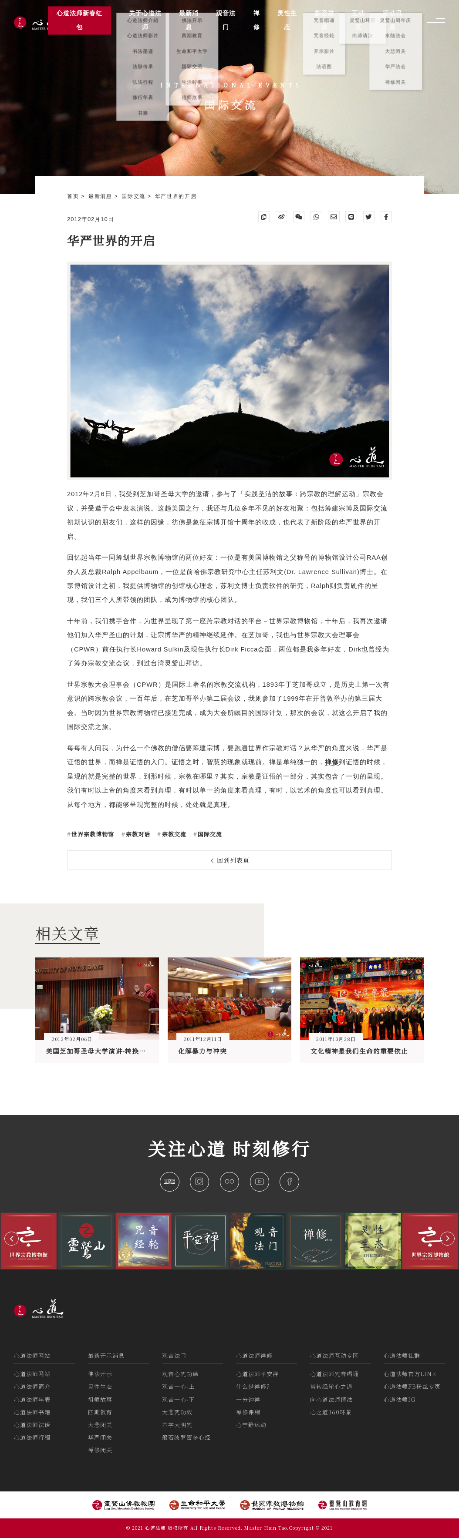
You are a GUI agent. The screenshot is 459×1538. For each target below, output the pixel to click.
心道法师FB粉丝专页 (412, 1386)
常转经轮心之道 (331, 1386)
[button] (11, 1239)
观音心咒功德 (180, 1374)
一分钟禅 (248, 1399)
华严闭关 (100, 1437)
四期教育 (100, 1412)
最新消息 (101, 196)
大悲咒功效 (177, 1412)
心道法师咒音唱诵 (334, 1374)
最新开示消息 (106, 1355)
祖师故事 (100, 1399)
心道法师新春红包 (79, 20)
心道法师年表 (32, 1399)
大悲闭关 (100, 1424)
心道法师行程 (32, 1437)
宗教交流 (173, 834)
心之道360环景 (331, 1412)
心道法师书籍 (32, 1412)
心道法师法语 (32, 1424)
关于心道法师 (145, 20)
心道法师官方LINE (410, 1374)
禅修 (256, 20)
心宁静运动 (251, 1424)
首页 (74, 196)
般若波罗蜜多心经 (186, 1437)
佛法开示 (100, 1374)
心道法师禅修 (254, 1355)
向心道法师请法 (331, 1399)
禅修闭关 (100, 1450)
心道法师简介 (32, 1386)
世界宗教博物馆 (92, 834)
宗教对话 (137, 834)
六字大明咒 (177, 1424)
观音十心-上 (178, 1386)
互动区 (358, 20)
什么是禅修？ (254, 1386)
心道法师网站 (32, 1355)
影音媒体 (324, 20)
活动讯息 (392, 20)
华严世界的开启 (175, 196)
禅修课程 (248, 1412)
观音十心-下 (178, 1399)
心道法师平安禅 (257, 1374)
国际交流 (135, 196)
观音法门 (174, 1355)
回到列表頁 (230, 860)
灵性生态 (100, 1386)
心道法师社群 (402, 1355)
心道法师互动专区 (334, 1355)
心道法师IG (399, 1399)
